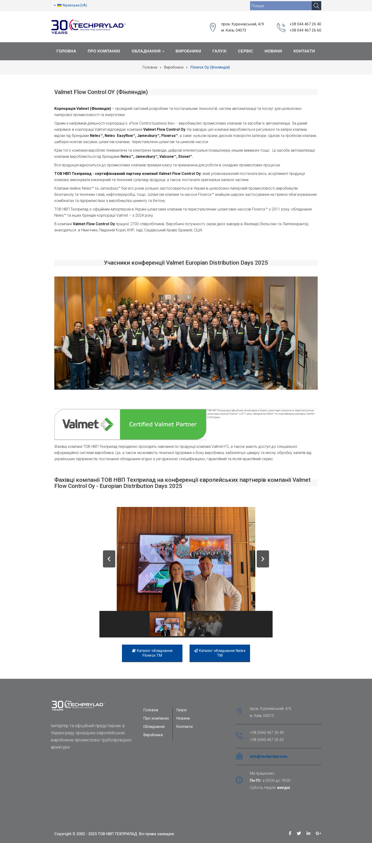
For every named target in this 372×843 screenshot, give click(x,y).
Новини (273, 51)
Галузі (220, 51)
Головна (66, 51)
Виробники (188, 51)
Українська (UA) (70, 5)
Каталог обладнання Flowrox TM (152, 653)
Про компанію (156, 718)
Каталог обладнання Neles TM (220, 653)
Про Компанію (104, 51)
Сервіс (245, 51)
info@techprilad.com (268, 756)
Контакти (304, 51)
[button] (109, 558)
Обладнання (148, 51)
